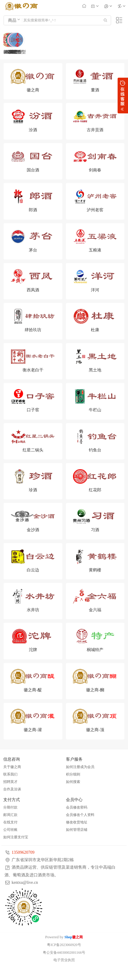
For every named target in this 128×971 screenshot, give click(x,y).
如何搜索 (73, 782)
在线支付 (10, 822)
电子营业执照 (64, 960)
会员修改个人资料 (80, 815)
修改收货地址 (76, 822)
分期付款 (10, 807)
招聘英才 (10, 782)
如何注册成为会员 (80, 767)
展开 (123, 95)
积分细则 (73, 774)
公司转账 (10, 830)
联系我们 (10, 774)
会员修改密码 (76, 807)
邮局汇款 (10, 815)
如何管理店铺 (76, 830)
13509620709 (23, 852)
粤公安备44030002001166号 (64, 952)
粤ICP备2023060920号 (64, 945)
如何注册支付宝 (15, 837)
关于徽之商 (12, 767)
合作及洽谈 (12, 789)
